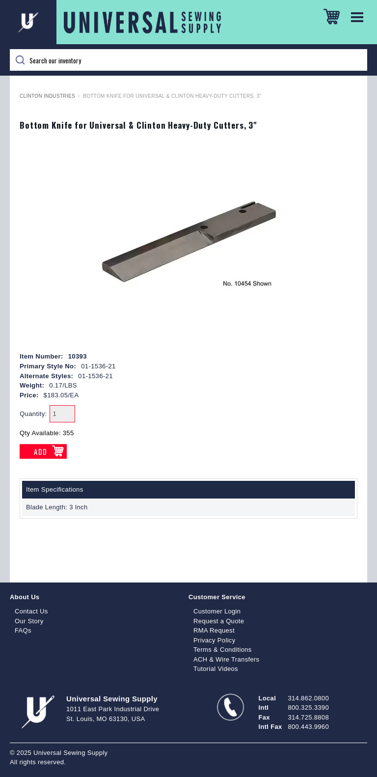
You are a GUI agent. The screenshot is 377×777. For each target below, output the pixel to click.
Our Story (29, 621)
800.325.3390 (308, 707)
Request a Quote (218, 621)
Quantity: (33, 413)
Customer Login (217, 611)
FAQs (23, 630)
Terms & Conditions (222, 649)
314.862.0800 (308, 698)
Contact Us (31, 611)
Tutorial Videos (215, 668)
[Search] (188, 60)
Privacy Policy (214, 640)
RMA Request (214, 630)
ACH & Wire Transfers (226, 659)
